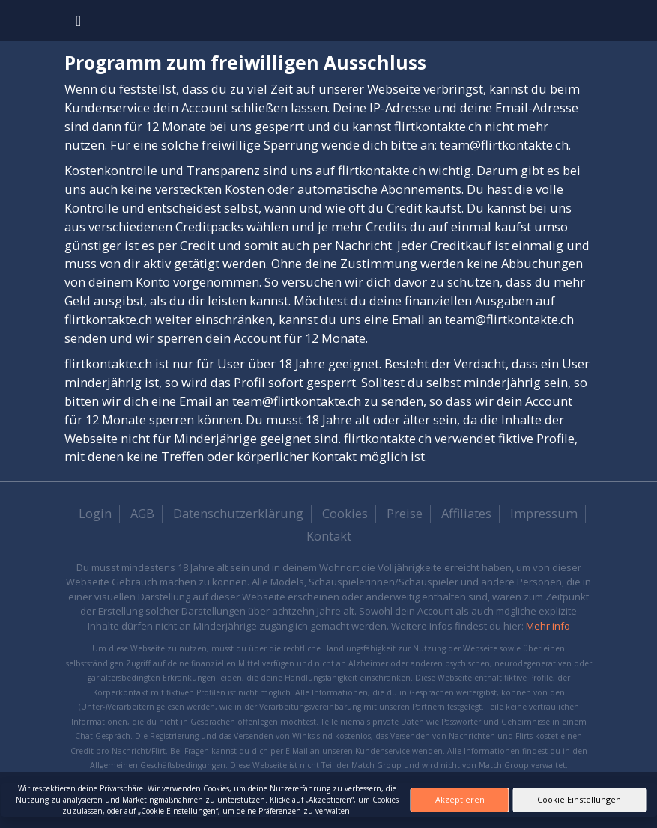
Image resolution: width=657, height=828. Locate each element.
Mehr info (548, 626)
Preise (405, 513)
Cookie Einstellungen (579, 799)
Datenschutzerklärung (238, 513)
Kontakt (328, 535)
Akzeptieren (460, 799)
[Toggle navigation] (78, 20)
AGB (142, 513)
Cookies (345, 513)
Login (95, 513)
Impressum (544, 513)
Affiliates (466, 513)
